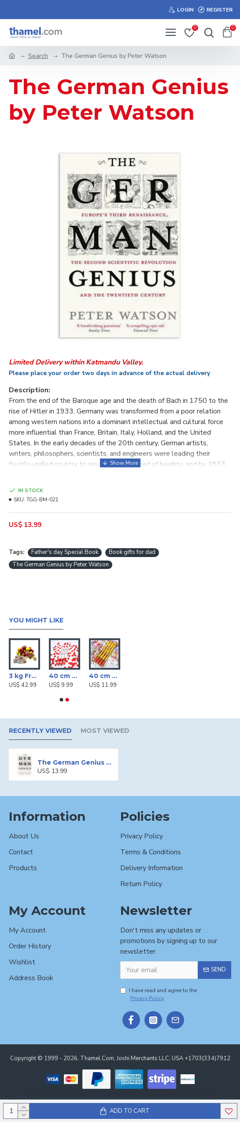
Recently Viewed (40, 731)
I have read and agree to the (158, 994)
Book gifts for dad (132, 552)
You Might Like (36, 620)
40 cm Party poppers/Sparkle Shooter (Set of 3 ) (64, 676)
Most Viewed (105, 731)
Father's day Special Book (64, 552)
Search (38, 56)
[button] (61, 699)
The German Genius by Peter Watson (60, 565)
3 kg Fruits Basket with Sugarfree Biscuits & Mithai (24, 676)
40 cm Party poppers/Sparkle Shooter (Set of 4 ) (104, 676)
